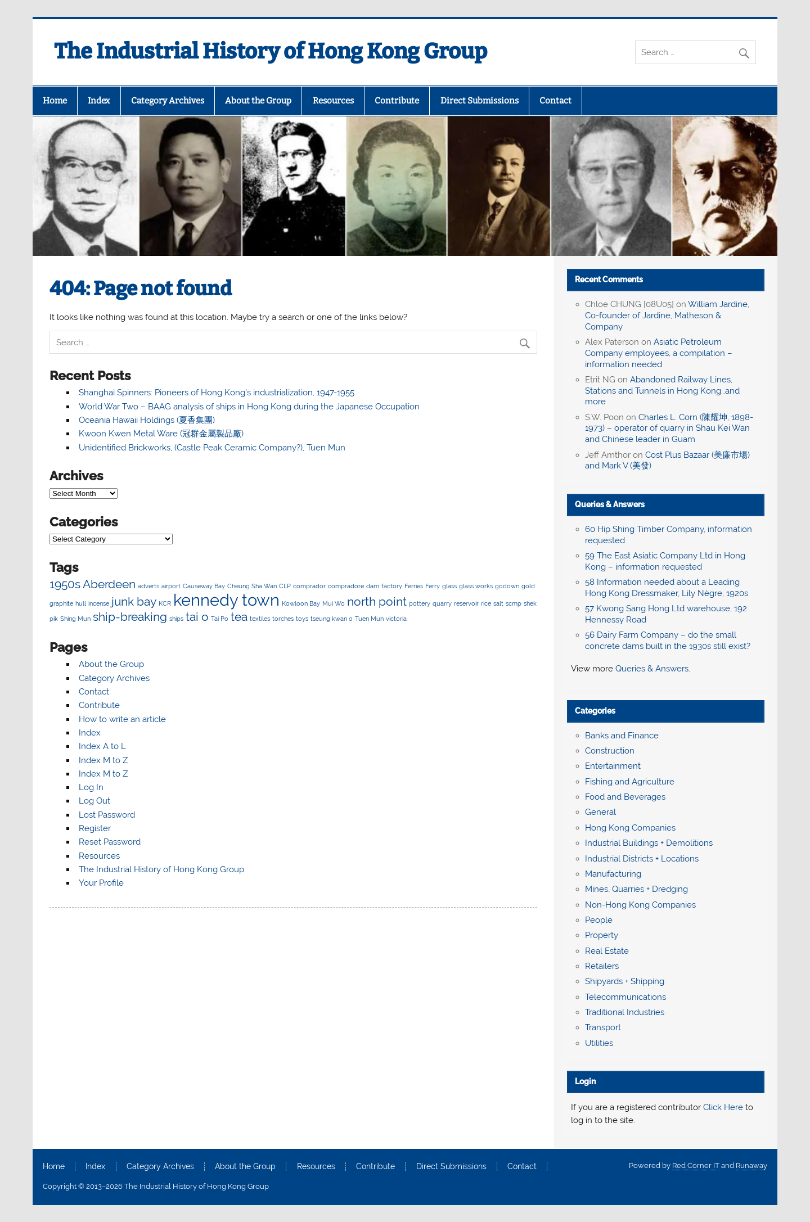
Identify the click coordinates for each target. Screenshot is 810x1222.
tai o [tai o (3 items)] (197, 617)
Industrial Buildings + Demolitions (649, 843)
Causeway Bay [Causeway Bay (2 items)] (204, 586)
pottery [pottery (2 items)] (419, 603)
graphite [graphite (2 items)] (61, 603)
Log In (91, 787)
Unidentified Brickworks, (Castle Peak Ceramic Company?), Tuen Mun (212, 448)
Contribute (397, 101)
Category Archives (167, 101)
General (600, 812)
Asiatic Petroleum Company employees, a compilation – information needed (658, 353)
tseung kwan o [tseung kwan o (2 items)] (331, 618)
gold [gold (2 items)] (528, 586)
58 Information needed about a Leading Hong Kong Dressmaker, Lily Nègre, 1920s (666, 587)
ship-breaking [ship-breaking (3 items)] (130, 617)
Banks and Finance (622, 736)
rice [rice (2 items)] (486, 603)
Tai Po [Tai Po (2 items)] (219, 618)
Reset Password (110, 842)
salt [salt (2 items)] (498, 603)
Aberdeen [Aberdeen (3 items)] (109, 584)
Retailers (602, 966)
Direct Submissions (479, 101)
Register (95, 828)
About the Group (258, 101)
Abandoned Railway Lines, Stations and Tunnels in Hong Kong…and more (662, 391)
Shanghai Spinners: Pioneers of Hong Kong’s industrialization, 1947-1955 (216, 392)
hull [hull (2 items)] (80, 603)
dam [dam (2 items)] (372, 586)
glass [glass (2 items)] (449, 586)
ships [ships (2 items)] (176, 618)
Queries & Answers (610, 504)
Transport (603, 1027)
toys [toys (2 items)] (302, 618)
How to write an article (122, 719)
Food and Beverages (625, 797)
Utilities (599, 1043)
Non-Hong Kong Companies (640, 905)
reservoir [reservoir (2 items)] (466, 603)
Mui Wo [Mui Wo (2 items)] (333, 603)
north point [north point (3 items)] (377, 601)
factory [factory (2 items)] (391, 586)
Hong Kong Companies (630, 828)
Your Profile (101, 883)
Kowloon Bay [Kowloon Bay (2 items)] (301, 603)
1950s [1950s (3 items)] (65, 584)
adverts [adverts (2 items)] (148, 586)
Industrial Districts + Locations (642, 859)
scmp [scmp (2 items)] (513, 603)
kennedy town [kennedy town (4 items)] (226, 600)
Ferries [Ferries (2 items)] (413, 586)
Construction (609, 751)
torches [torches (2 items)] (283, 618)
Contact (555, 101)
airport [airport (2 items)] (171, 586)
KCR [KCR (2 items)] (165, 603)
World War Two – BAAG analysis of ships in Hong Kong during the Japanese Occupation (249, 407)
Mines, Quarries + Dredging (636, 889)
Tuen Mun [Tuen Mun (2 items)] (369, 618)
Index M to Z (103, 760)
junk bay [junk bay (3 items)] (133, 601)
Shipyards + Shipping (624, 981)
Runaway (751, 1165)
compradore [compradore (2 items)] (346, 586)
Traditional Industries (624, 1012)
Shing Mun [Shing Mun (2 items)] (75, 618)
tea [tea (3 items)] (239, 617)
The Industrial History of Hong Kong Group (270, 51)
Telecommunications (625, 997)
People (599, 920)
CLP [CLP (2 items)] (285, 586)
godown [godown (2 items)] (507, 586)
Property (601, 935)
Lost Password (107, 815)
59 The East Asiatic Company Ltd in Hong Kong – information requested (665, 561)
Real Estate (607, 951)
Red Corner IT (695, 1165)
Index (99, 101)
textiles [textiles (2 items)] (260, 618)
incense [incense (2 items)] (98, 603)
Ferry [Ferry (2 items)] (432, 586)
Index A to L (102, 746)
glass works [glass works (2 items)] (476, 586)
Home (55, 101)
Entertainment (613, 766)
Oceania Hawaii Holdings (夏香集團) (147, 420)
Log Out (94, 801)
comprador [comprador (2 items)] (309, 586)
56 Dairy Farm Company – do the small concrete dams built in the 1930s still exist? (667, 640)
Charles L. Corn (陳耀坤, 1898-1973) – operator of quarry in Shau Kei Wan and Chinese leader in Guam (669, 428)
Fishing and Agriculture (629, 782)
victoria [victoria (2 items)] (396, 618)
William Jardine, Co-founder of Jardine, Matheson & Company (667, 315)
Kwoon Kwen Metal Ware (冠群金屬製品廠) (161, 434)
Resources (333, 101)
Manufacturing (613, 874)
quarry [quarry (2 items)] (442, 603)
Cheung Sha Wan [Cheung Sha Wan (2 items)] (252, 586)
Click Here (723, 1107)
